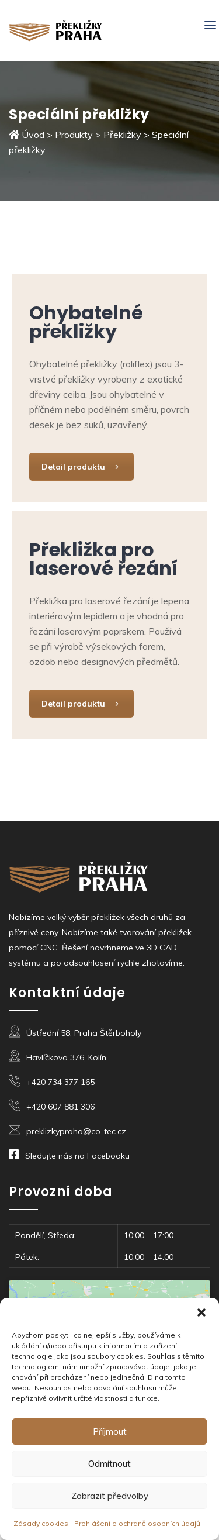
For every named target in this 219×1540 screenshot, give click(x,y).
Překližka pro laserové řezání (103, 558)
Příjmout (110, 1431)
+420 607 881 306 (60, 1106)
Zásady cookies (40, 1523)
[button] (201, 1312)
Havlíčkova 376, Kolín (66, 1057)
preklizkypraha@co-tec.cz (76, 1131)
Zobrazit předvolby (109, 1495)
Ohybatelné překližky (86, 321)
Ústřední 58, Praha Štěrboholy (83, 1033)
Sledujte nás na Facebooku (77, 1155)
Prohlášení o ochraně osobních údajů (137, 1523)
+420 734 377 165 (60, 1082)
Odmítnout (109, 1463)
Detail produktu (81, 466)
